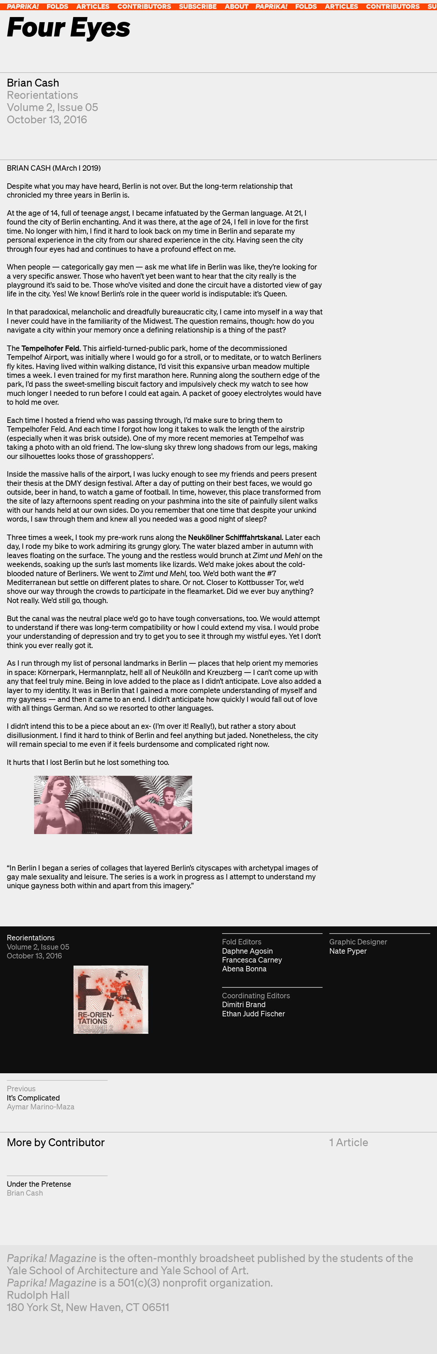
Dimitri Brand (244, 1004)
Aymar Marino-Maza (41, 1106)
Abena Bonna (244, 968)
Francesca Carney (252, 959)
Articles (92, 6)
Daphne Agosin (247, 950)
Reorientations (42, 94)
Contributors (144, 6)
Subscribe (198, 6)
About (237, 6)
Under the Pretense (39, 1183)
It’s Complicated (33, 1097)
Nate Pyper (348, 950)
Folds (57, 6)
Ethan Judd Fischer (253, 1013)
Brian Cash (33, 82)
